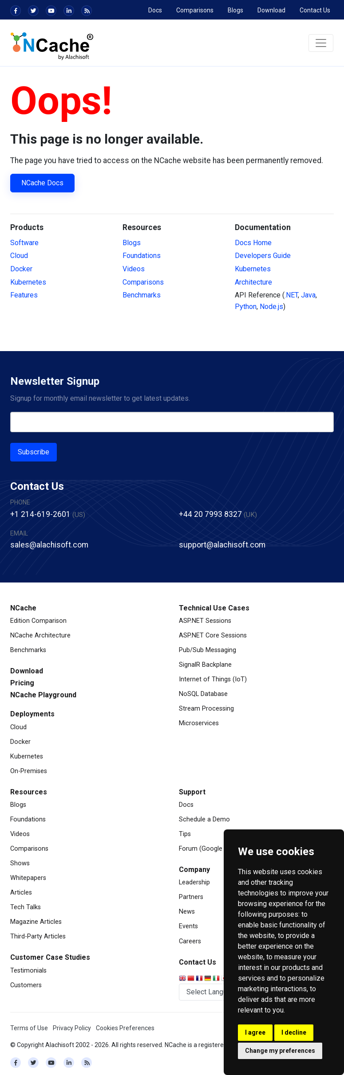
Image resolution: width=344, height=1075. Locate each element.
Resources (28, 792)
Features (24, 295)
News (187, 911)
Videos (134, 269)
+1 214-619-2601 (40, 514)
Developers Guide (263, 255)
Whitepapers (28, 878)
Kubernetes (28, 282)
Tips (185, 834)
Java (308, 295)
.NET (291, 295)
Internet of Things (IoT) (213, 679)
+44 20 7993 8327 (210, 514)
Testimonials (28, 970)
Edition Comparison (38, 621)
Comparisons (195, 10)
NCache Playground (43, 695)
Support (192, 792)
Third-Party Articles (38, 936)
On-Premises (28, 771)
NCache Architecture (40, 635)
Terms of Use (29, 1028)
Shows (20, 863)
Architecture (253, 282)
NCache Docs (42, 183)
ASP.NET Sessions (205, 621)
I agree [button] (255, 1032)
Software (24, 242)
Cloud (19, 255)
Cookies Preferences (125, 1028)
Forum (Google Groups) (213, 848)
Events (188, 926)
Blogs (235, 10)
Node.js (271, 306)
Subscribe (33, 452)
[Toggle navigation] (320, 43)
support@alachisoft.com (222, 544)
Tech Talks (25, 907)
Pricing (22, 683)
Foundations (142, 255)
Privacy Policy (72, 1028)
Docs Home (253, 242)
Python (246, 306)
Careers (190, 941)
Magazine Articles (36, 922)
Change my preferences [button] (280, 1050)
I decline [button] (293, 1032)
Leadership (194, 882)
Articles (21, 892)
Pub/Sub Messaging (207, 650)
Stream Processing (206, 708)
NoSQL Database (203, 694)
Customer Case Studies (50, 957)
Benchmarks (142, 295)
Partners (191, 897)
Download (271, 10)
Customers (26, 985)
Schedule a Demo (204, 819)
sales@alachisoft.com (49, 544)
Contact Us (315, 10)
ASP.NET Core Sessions (213, 635)
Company (194, 869)
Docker (21, 269)
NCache (23, 608)
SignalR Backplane (205, 664)
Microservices (199, 723)
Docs (155, 10)
